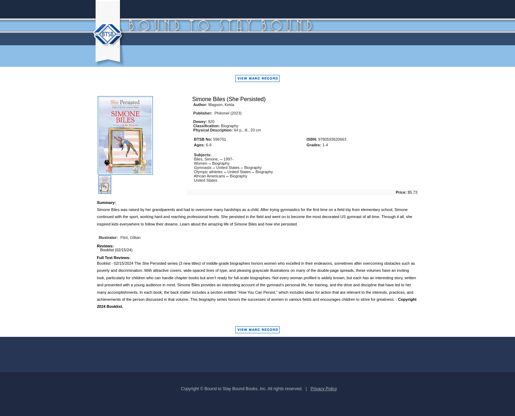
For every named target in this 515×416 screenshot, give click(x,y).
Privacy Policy (324, 388)
